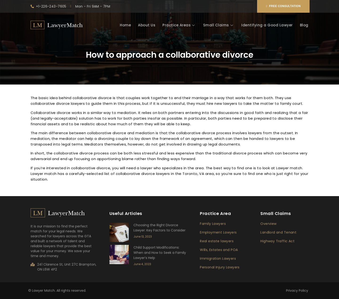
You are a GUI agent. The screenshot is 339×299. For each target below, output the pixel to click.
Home (125, 25)
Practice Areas (179, 25)
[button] (283, 6)
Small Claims (218, 25)
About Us (146, 25)
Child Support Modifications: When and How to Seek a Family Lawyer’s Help (159, 252)
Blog (304, 25)
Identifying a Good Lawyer (267, 25)
